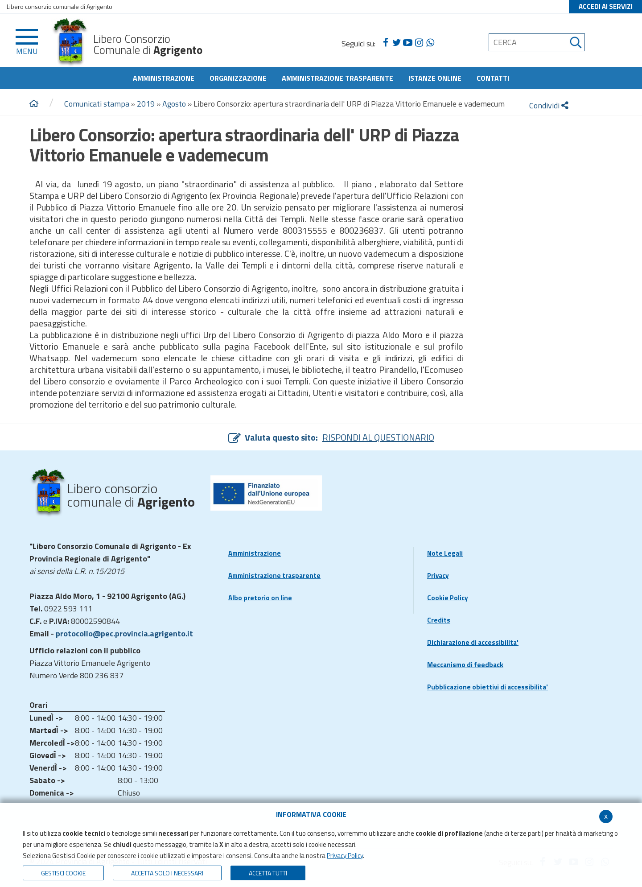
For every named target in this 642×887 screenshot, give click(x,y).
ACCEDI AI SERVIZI (606, 6)
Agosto (174, 104)
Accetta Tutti (268, 873)
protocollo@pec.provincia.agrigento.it (124, 633)
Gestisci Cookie (63, 873)
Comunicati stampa (96, 104)
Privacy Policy (345, 855)
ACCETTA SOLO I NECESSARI (167, 873)
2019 (146, 104)
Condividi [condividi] (548, 105)
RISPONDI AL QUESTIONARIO (378, 437)
